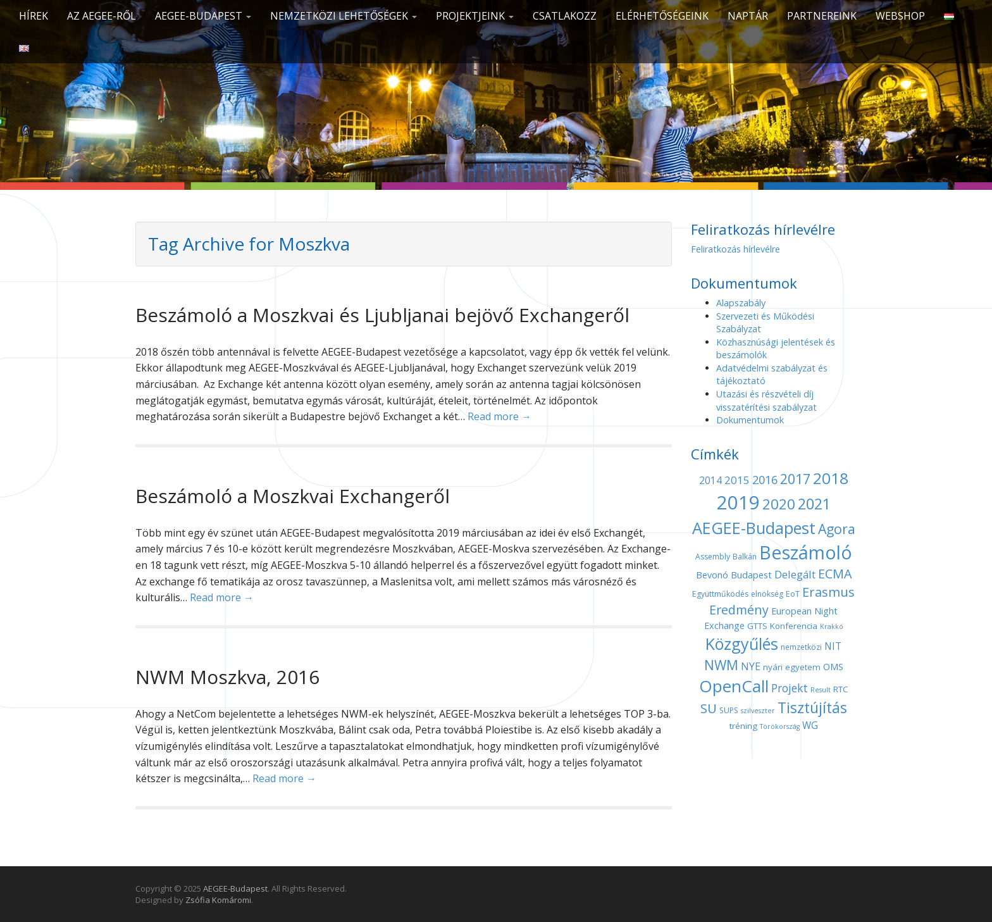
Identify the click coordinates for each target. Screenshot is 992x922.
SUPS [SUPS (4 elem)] (728, 710)
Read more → (499, 416)
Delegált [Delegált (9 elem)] (794, 574)
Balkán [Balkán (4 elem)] (745, 556)
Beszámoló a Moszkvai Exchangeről (292, 496)
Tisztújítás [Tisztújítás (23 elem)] (812, 708)
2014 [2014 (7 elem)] (710, 480)
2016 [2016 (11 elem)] (765, 479)
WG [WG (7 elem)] (810, 725)
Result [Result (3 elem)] (820, 689)
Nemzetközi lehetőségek (343, 16)
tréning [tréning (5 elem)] (743, 726)
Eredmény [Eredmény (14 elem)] (739, 609)
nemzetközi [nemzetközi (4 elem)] (801, 647)
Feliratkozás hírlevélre (735, 249)
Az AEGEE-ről (101, 16)
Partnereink (822, 16)
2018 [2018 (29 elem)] (830, 478)
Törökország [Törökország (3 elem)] (780, 726)
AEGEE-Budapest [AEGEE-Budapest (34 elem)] (753, 528)
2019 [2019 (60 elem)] (738, 502)
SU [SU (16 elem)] (708, 708)
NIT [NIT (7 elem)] (832, 646)
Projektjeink (475, 16)
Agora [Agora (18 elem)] (836, 529)
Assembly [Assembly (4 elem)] (712, 556)
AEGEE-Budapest (203, 16)
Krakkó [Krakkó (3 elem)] (831, 626)
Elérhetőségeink (662, 16)
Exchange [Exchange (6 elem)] (724, 625)
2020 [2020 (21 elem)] (778, 504)
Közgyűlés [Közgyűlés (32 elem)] (741, 643)
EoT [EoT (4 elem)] (793, 594)
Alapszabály (741, 303)
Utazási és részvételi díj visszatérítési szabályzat (766, 400)
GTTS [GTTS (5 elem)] (757, 626)
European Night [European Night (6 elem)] (804, 610)
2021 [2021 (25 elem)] (814, 504)
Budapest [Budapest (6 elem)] (751, 574)
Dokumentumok (750, 420)
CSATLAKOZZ (565, 16)
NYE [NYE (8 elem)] (750, 666)
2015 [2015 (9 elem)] (737, 480)
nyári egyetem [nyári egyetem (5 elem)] (792, 667)
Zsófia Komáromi (218, 900)
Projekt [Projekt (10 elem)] (789, 687)
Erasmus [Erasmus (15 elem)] (828, 592)
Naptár (748, 16)
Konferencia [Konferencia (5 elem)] (793, 626)
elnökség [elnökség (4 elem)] (767, 594)
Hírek (33, 16)
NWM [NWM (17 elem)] (721, 665)
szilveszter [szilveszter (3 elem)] (758, 710)
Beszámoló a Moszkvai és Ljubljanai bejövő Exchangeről (382, 315)
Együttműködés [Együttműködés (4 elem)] (720, 594)
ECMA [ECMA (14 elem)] (835, 573)
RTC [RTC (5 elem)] (840, 689)
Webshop (900, 16)
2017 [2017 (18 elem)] (795, 479)
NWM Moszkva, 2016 (227, 677)
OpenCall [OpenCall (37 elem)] (734, 686)
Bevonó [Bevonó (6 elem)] (712, 574)
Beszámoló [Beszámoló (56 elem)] (805, 552)
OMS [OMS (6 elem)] (833, 666)
